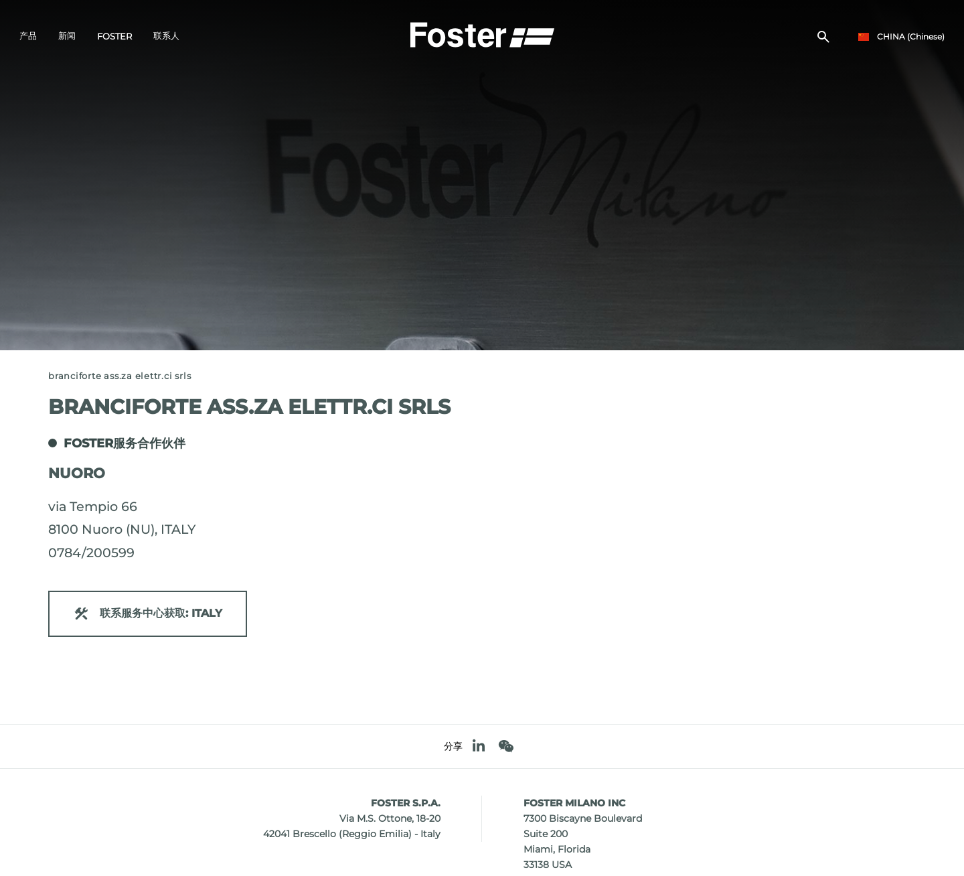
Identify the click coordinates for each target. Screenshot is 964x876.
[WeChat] (505, 746)
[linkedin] (479, 746)
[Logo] (482, 34)
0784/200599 (91, 552)
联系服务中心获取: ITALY (147, 613)
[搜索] (823, 37)
